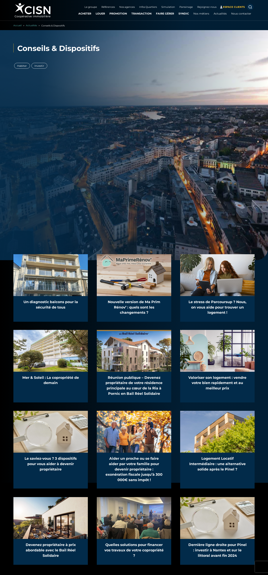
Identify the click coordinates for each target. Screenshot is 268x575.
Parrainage (185, 6)
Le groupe (89, 6)
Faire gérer (164, 13)
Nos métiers (200, 13)
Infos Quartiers (147, 6)
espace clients (233, 7)
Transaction (140, 13)
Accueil (17, 25)
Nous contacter (240, 13)
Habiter (22, 65)
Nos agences (126, 6)
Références (107, 6)
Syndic (182, 13)
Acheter (83, 13)
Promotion (117, 13)
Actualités (219, 13)
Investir (39, 65)
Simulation (167, 6)
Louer (99, 13)
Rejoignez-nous (205, 6)
